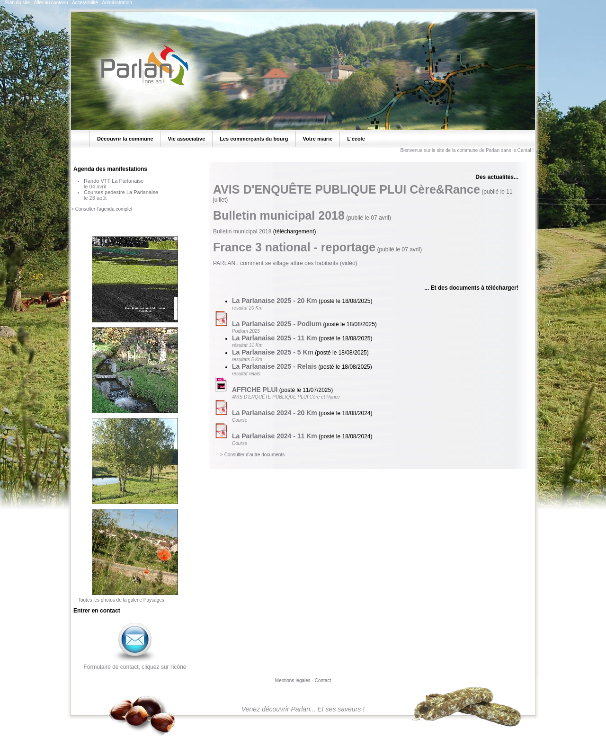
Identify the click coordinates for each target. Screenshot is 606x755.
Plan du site (17, 2)
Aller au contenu (51, 2)
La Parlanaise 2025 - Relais (274, 366)
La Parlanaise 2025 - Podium (276, 324)
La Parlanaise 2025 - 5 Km (272, 352)
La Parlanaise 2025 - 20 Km (274, 300)
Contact (323, 680)
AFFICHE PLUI (254, 389)
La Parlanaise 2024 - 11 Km (274, 436)
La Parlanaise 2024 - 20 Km (274, 413)
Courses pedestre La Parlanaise (121, 192)
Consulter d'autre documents (254, 454)
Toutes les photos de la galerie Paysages (121, 600)
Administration (117, 2)
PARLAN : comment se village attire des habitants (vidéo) (285, 263)
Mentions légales (293, 680)
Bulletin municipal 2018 (242, 231)
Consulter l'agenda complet (104, 209)
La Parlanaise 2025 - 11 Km (274, 338)
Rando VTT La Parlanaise (113, 181)
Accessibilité (85, 2)
